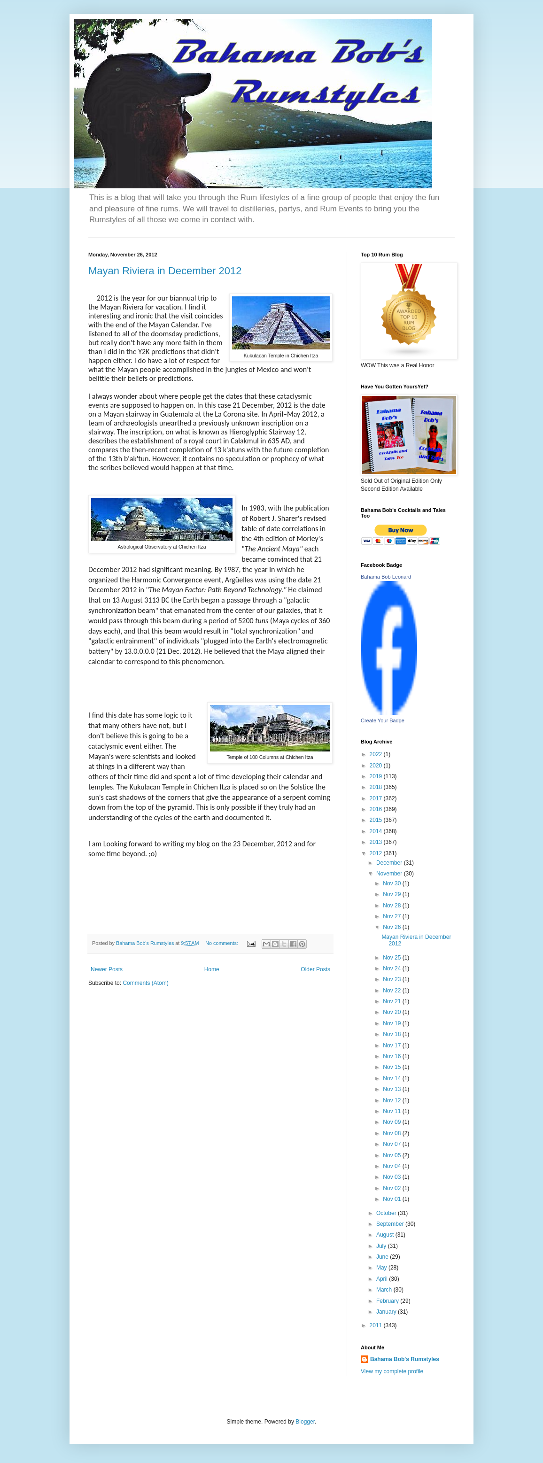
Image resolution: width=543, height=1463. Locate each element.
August (386, 1234)
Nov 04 (392, 1166)
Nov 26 (392, 927)
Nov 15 (392, 1067)
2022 (377, 754)
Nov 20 (392, 1012)
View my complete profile (392, 1371)
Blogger (305, 1421)
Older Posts (315, 969)
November (390, 873)
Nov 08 (392, 1133)
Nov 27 (392, 916)
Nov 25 (392, 957)
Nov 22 (392, 990)
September (390, 1224)
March (385, 1289)
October (387, 1213)
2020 (377, 765)
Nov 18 (392, 1034)
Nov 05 (392, 1155)
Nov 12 (392, 1100)
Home (211, 969)
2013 (377, 842)
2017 (377, 798)
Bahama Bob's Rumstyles (404, 1359)
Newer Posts (107, 969)
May (382, 1267)
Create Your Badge (382, 720)
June (383, 1257)
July (382, 1246)
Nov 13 (392, 1089)
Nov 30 (392, 883)
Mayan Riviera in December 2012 (165, 271)
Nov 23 (392, 979)
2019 (377, 776)
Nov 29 (392, 894)
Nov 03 (392, 1177)
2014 (377, 831)
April (382, 1279)
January (387, 1311)
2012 (377, 853)
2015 (377, 820)
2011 (377, 1325)
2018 (377, 787)
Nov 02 (392, 1188)
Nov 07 (392, 1144)
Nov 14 (392, 1078)
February (388, 1301)
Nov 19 (392, 1023)
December (390, 862)
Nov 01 (392, 1199)
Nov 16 (392, 1056)
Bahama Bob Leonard (386, 577)
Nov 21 (392, 1001)
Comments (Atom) (145, 983)
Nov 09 (392, 1122)
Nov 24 (392, 968)
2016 (377, 809)
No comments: (222, 943)
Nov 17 (392, 1045)
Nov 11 (392, 1111)
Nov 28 (392, 905)
